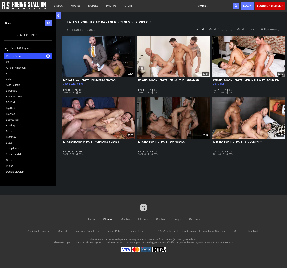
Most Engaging (221, 29)
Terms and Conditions (87, 231)
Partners (194, 219)
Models (93, 5)
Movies (75, 5)
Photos (111, 5)
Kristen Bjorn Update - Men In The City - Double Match (249, 80)
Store (128, 5)
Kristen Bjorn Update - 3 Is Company (237, 141)
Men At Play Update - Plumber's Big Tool (90, 80)
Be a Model (254, 231)
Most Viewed (247, 29)
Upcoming (270, 29)
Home (91, 219)
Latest (199, 29)
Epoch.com (71, 242)
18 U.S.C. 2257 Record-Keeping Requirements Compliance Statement (189, 231)
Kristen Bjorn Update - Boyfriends (161, 141)
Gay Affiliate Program (38, 231)
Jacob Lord (69, 83)
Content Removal (224, 242)
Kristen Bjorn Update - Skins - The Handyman (168, 80)
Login (247, 5)
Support (62, 231)
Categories (28, 35)
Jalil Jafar (218, 83)
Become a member (270, 5)
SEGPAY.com (172, 242)
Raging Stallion (72, 90)
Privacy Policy (114, 231)
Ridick (79, 83)
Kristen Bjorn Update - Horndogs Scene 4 (91, 141)
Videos (58, 5)
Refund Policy (137, 231)
